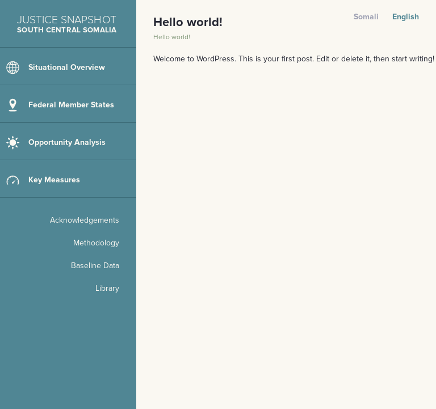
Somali (366, 17)
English (405, 17)
